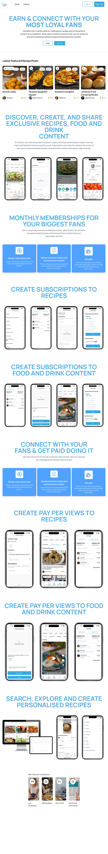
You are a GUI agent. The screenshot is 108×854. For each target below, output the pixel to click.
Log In (87, 4)
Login (48, 43)
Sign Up (99, 4)
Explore (26, 4)
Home (17, 4)
